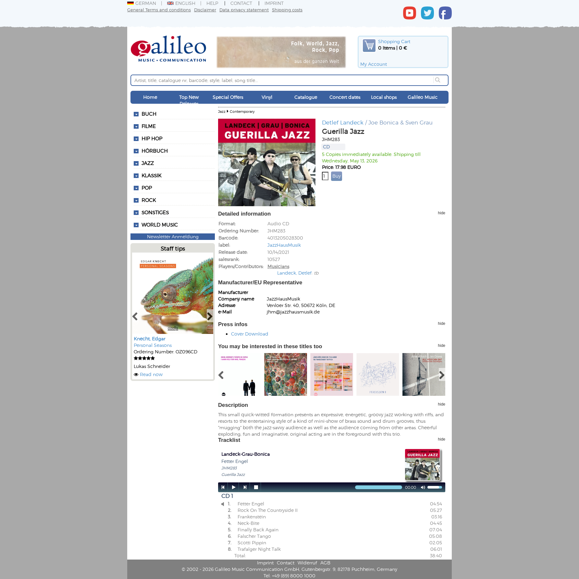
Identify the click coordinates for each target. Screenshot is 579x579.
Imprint (274, 3)
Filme (149, 126)
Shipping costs (287, 9)
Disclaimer (205, 9)
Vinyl (267, 97)
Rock (149, 200)
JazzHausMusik (284, 245)
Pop (147, 188)
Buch (149, 114)
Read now (151, 374)
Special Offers (228, 97)
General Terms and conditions (159, 9)
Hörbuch (155, 151)
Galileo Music (422, 97)
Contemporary (242, 111)
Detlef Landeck (342, 122)
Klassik (151, 175)
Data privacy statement (244, 9)
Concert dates (344, 97)
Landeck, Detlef (294, 273)
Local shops (384, 97)
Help (212, 3)
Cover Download (249, 334)
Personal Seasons (153, 345)
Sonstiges (155, 212)
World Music (160, 225)
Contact (241, 3)
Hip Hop (152, 138)
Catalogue (305, 97)
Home (150, 97)
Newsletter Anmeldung (173, 236)
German (141, 3)
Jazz (148, 163)
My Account (373, 64)
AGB (325, 562)
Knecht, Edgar (149, 338)
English (181, 3)
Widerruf (307, 562)
